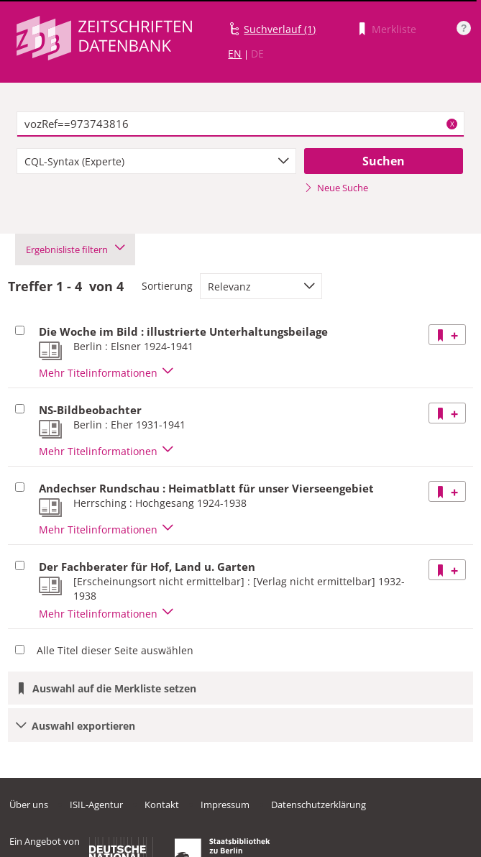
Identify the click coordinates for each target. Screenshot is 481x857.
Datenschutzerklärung (318, 804)
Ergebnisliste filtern (75, 249)
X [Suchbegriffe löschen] (452, 124)
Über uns (28, 804)
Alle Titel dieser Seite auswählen (115, 650)
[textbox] (240, 124)
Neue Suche (336, 187)
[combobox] (156, 161)
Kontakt (162, 804)
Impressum (225, 804)
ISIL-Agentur (96, 804)
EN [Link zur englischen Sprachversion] (235, 53)
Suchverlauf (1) (280, 29)
